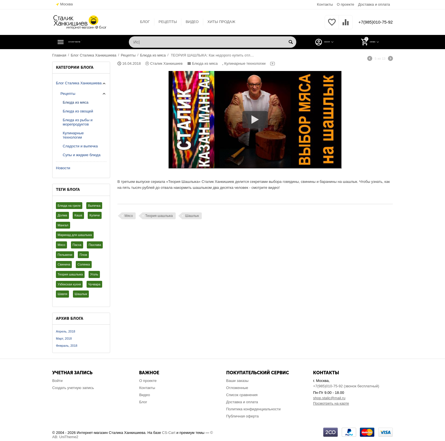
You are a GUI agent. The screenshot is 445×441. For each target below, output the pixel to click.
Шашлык (81, 294)
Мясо (61, 244)
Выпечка (94, 205)
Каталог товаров (87, 42)
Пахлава (95, 244)
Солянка (83, 264)
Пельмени (65, 254)
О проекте (345, 4)
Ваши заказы (237, 381)
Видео (144, 395)
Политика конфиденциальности (253, 409)
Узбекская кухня (69, 284)
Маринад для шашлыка (75, 235)
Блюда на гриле (69, 205)
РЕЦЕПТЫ (164, 22)
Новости (63, 168)
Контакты (325, 4)
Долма (62, 215)
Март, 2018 (64, 338)
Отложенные (237, 388)
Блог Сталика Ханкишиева (79, 83)
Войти (57, 381)
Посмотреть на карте (331, 403)
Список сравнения (242, 395)
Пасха (77, 244)
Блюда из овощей (78, 111)
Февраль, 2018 (66, 345)
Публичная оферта (242, 416)
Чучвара (94, 284)
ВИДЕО (188, 22)
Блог (143, 402)
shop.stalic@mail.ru (329, 398)
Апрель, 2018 (65, 331)
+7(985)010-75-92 (372, 22)
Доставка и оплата (374, 4)
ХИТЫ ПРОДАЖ (218, 22)
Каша (78, 215)
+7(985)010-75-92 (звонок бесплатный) (346, 386)
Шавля (62, 294)
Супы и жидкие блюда (81, 155)
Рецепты (67, 93)
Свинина (64, 264)
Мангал (63, 225)
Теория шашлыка (70, 274)
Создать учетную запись (73, 388)
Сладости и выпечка (80, 146)
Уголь (94, 274)
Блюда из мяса (76, 102)
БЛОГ (141, 22)
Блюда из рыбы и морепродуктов (78, 122)
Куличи (94, 215)
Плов (83, 254)
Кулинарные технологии (73, 135)
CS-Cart (168, 432)
